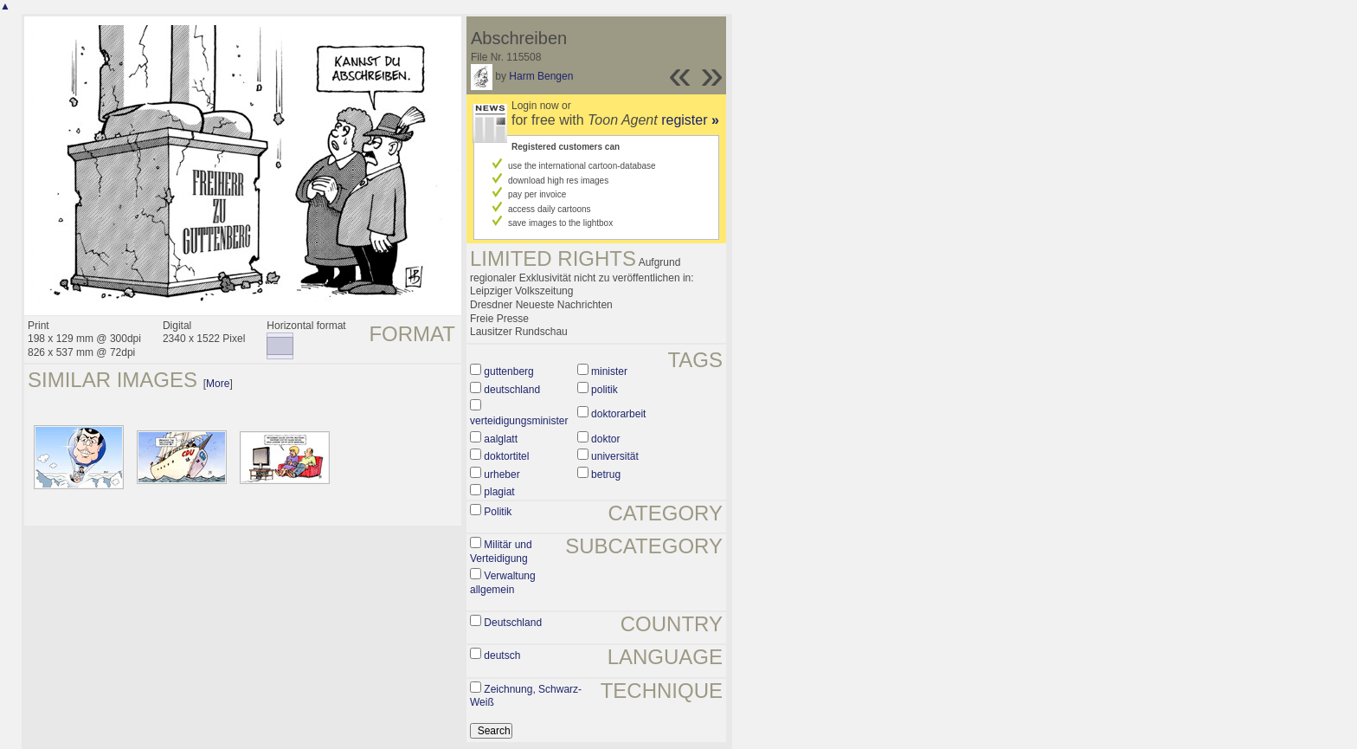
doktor (605, 439)
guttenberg (508, 371)
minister (609, 371)
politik (604, 390)
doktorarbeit (618, 414)
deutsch (502, 655)
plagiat (499, 492)
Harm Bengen (541, 76)
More (217, 384)
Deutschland (513, 623)
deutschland (512, 390)
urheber (501, 474)
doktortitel (506, 456)
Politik (497, 512)
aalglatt (501, 439)
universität (615, 456)
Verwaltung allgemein (503, 583)
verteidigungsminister (519, 421)
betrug (606, 474)
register (690, 120)
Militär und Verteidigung (501, 552)
